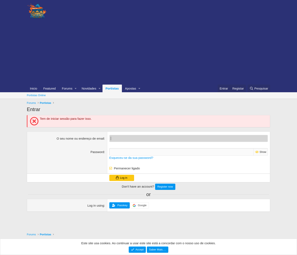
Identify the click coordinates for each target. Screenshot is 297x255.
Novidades (89, 88)
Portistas (112, 88)
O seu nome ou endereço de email (80, 138)
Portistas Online (36, 95)
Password (97, 152)
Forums (67, 88)
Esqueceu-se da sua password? (131, 157)
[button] (76, 88)
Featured (49, 88)
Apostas (130, 88)
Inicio (33, 88)
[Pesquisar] (259, 88)
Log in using (95, 205)
